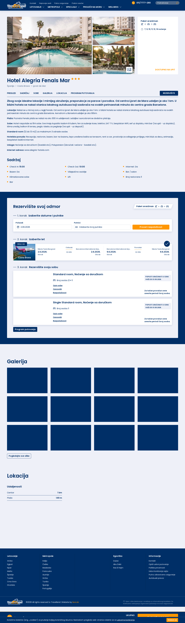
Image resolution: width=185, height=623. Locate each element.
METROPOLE (55, 6)
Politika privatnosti (157, 567)
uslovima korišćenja (126, 620)
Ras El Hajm (118, 567)
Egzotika (117, 556)
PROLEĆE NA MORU (94, 6)
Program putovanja (82, 93)
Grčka (9, 561)
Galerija (47, 93)
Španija (10, 574)
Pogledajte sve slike (19, 455)
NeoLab (75, 602)
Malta (9, 571)
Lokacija (61, 93)
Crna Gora (11, 581)
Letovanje (12, 556)
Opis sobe (57, 285)
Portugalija (47, 588)
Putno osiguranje (61, 3)
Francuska (47, 571)
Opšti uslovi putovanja (159, 564)
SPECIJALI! (73, 6)
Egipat (10, 564)
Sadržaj (24, 93)
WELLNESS (114, 6)
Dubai (115, 561)
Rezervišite (169, 93)
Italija (45, 561)
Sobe (36, 93)
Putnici (77, 222)
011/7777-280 (141, 2)
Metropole (48, 556)
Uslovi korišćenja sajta (158, 571)
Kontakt (33, 3)
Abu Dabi (117, 564)
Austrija (46, 574)
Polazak (19, 222)
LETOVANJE (37, 6)
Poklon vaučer (78, 3)
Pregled (11, 93)
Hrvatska (11, 585)
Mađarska (47, 567)
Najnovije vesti (45, 3)
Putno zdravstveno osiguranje (162, 574)
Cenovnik (57, 289)
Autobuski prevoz (156, 578)
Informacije (155, 556)
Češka (45, 564)
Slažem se (172, 620)
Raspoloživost (59, 292)
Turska (10, 578)
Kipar (9, 567)
